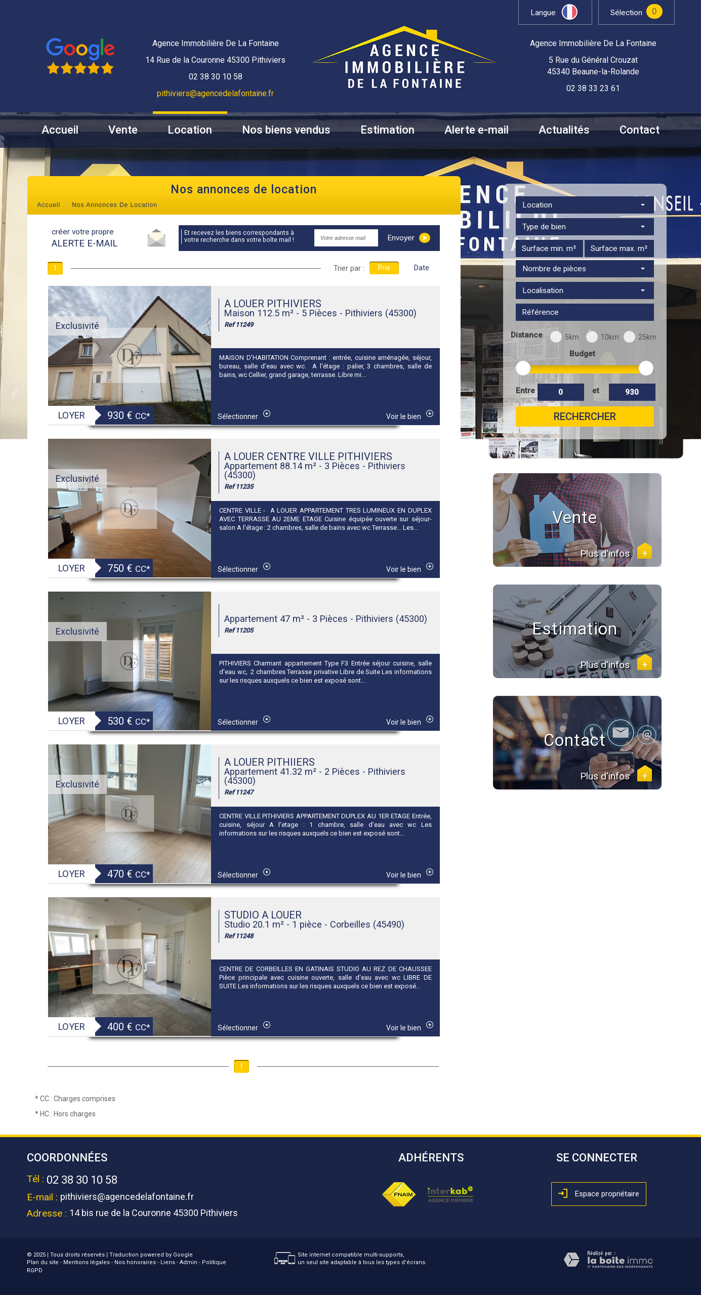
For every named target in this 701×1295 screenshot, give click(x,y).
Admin (188, 1262)
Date (421, 268)
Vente (123, 130)
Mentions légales (86, 1262)
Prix (384, 268)
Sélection (626, 12)
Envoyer (408, 238)
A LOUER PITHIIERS (269, 762)
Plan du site (43, 1262)
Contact (639, 130)
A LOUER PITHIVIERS (272, 304)
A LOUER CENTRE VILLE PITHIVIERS (308, 456)
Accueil (60, 130)
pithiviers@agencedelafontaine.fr (215, 93)
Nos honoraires (135, 1262)
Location (190, 130)
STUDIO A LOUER (263, 915)
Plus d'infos (616, 554)
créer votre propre (84, 238)
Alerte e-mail (476, 130)
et (595, 390)
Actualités (564, 130)
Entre (525, 390)
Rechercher (585, 416)
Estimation (387, 130)
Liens (167, 1262)
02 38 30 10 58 (82, 1180)
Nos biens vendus (286, 130)
